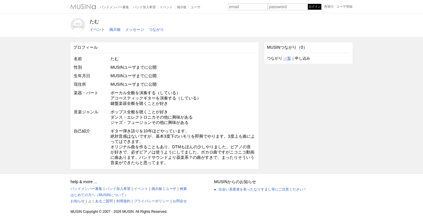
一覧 (287, 58)
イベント (166, 7)
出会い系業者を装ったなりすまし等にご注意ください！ (263, 189)
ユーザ (195, 7)
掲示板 (182, 7)
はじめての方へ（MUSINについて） (99, 195)
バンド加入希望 (144, 7)
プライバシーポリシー (151, 201)
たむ (94, 21)
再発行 (329, 6)
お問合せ (180, 201)
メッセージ (134, 29)
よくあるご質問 (100, 201)
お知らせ (77, 201)
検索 (183, 189)
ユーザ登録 (344, 6)
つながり (156, 29)
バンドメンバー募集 (114, 7)
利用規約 (123, 201)
